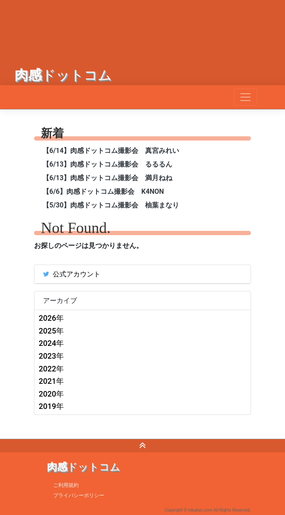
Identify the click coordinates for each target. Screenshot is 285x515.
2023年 (51, 355)
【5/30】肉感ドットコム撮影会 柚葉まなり (111, 205)
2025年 (51, 330)
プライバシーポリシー (78, 495)
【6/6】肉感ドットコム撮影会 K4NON (103, 191)
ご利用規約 (66, 485)
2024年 (51, 343)
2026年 (51, 318)
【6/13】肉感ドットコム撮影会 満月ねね (107, 178)
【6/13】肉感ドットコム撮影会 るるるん (107, 164)
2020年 (51, 393)
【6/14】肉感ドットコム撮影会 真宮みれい (111, 151)
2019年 (51, 406)
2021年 (51, 381)
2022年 (51, 368)
